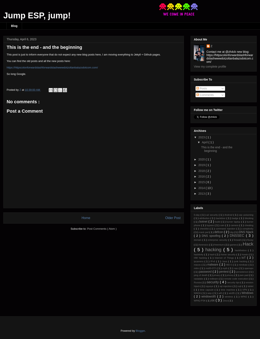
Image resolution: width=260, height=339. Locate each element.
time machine (228, 290)
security (213, 282)
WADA (198, 293)
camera (235, 225)
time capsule (207, 290)
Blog (14, 26)
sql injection (226, 286)
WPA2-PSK (200, 300)
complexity (247, 228)
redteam (214, 278)
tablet (250, 286)
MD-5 (229, 264)
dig (232, 232)
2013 (202, 193)
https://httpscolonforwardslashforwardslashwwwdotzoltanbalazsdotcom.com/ (52, 67)
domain (198, 240)
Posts (201, 88)
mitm (197, 268)
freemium (219, 244)
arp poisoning (246, 215)
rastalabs (199, 278)
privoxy (230, 275)
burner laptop (233, 222)
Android (228, 215)
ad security (212, 215)
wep (210, 293)
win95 (232, 293)
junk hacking (241, 261)
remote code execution (236, 278)
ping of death (201, 275)
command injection (226, 228)
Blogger (140, 330)
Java (225, 261)
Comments (205, 95)
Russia (198, 282)
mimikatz (244, 264)
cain (222, 225)
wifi (220, 293)
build (218, 222)
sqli (240, 286)
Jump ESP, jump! (37, 15)
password (206, 271)
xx (213, 300)
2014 (202, 188)
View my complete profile (210, 66)
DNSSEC (238, 236)
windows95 (209, 296)
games (234, 244)
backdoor (221, 218)
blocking (249, 218)
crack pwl (204, 232)
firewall (238, 240)
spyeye (210, 286)
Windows (247, 293)
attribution (204, 218)
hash (212, 254)
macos (198, 264)
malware (213, 264)
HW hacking (201, 258)
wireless (229, 296)
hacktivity (199, 254)
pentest (224, 271)
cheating (249, 225)
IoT (244, 257)
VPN (245, 290)
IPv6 (213, 261)
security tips (233, 282)
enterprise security (218, 240)
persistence (242, 272)
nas (236, 268)
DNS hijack (246, 232)
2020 (202, 159)
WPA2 (244, 296)
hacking (214, 249)
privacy (217, 275)
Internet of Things (225, 258)
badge (235, 218)
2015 (202, 182)
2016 (202, 176)
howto (245, 254)
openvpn (248, 268)
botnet (203, 221)
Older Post (173, 218)
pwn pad (244, 275)
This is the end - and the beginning (216, 149)
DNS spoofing (212, 235)
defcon (219, 232)
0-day (197, 215)
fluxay (250, 240)
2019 (202, 165)
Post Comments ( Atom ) (102, 228)
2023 (202, 137)
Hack (248, 244)
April (205, 142)
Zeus (226, 300)
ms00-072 (211, 268)
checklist (205, 228)
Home (86, 218)
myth (225, 268)
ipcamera (199, 261)
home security (228, 254)
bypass (211, 225)
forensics (204, 244)
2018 (202, 171)
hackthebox (241, 250)
